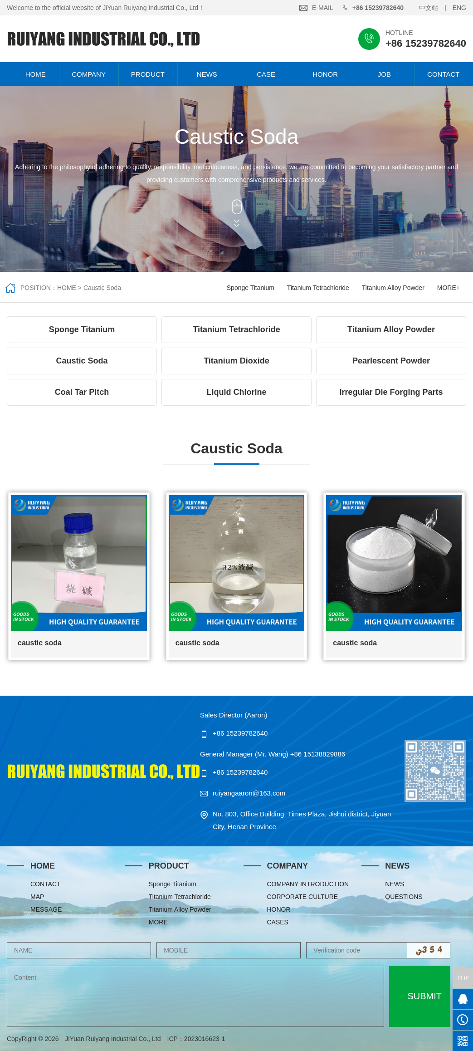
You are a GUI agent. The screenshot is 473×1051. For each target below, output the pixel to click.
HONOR (325, 74)
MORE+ (448, 287)
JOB (384, 74)
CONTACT (443, 74)
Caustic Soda (102, 287)
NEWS (207, 74)
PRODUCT (148, 74)
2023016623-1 (207, 1038)
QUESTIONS (403, 896)
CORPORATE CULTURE (302, 896)
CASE (266, 74)
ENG (459, 7)
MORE (158, 922)
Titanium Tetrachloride (318, 287)
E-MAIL (322, 7)
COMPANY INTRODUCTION (307, 884)
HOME (30, 74)
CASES (277, 922)
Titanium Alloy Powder (393, 287)
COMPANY (89, 74)
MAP (37, 896)
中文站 (428, 7)
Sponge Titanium (250, 287)
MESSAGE (46, 909)
